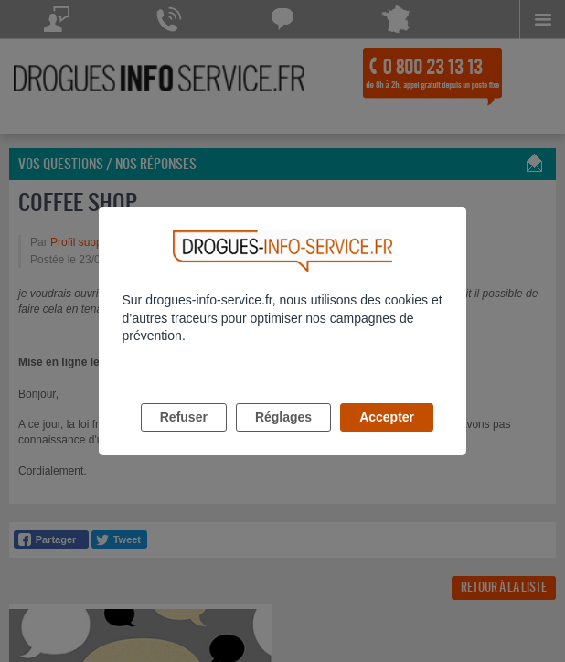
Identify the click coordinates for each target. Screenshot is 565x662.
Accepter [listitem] (386, 417)
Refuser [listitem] (184, 417)
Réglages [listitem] (283, 417)
